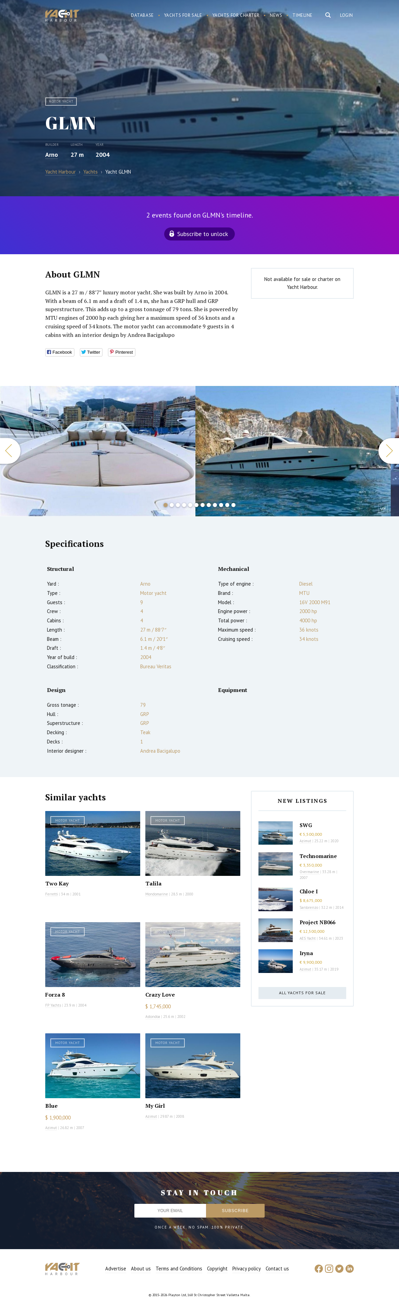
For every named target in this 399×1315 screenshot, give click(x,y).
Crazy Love (160, 994)
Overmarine (310, 871)
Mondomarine (156, 894)
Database (142, 15)
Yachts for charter (236, 15)
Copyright (217, 1268)
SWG (306, 825)
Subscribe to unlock (202, 234)
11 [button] (227, 505)
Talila (153, 883)
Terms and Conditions (179, 1268)
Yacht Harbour (62, 16)
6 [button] (196, 505)
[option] (97, 451)
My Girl (155, 1105)
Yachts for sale (183, 15)
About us (141, 1268)
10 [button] (221, 505)
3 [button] (178, 505)
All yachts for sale (302, 992)
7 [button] (203, 505)
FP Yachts (53, 1005)
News (276, 15)
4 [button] (184, 505)
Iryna (306, 953)
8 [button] (209, 505)
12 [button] (233, 505)
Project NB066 (317, 922)
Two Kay (57, 883)
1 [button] (166, 505)
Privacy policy (246, 1268)
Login (346, 15)
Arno (51, 154)
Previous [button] (10, 451)
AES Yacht (308, 938)
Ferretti (51, 894)
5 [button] (190, 505)
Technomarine (318, 856)
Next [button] (388, 451)
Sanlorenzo (309, 907)
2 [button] (172, 505)
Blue (51, 1105)
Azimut (51, 1127)
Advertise (115, 1268)
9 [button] (215, 505)
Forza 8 (55, 994)
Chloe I (309, 891)
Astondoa (152, 1016)
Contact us (277, 1268)
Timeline (302, 15)
